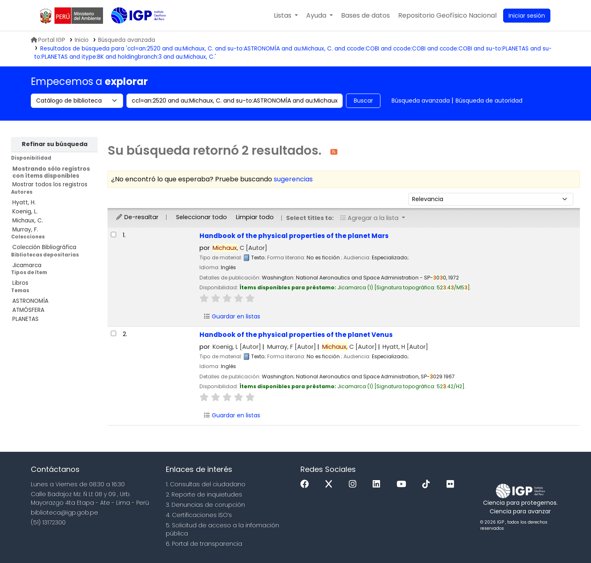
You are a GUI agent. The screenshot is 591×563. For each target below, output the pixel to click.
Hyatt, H (405, 347)
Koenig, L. (25, 211)
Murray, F (291, 347)
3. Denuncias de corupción (205, 505)
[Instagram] (354, 484)
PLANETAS (25, 319)
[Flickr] (452, 484)
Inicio (82, 40)
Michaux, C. (27, 220)
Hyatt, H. (24, 202)
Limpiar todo (255, 217)
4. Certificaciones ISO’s (199, 515)
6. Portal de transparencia (204, 544)
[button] (285, 15)
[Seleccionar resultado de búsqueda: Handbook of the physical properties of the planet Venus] (113, 333)
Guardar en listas (232, 316)
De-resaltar (136, 217)
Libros (20, 283)
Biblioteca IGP (131, 32)
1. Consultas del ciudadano (205, 484)
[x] (330, 484)
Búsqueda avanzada (421, 100)
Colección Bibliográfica (44, 247)
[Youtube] (403, 484)
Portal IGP (48, 40)
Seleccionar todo (201, 217)
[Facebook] (306, 484)
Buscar (363, 100)
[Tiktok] (428, 484)
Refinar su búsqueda (54, 144)
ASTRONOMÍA (30, 301)
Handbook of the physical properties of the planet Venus (296, 334)
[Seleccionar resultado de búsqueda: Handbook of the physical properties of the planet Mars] (113, 234)
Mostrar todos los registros (49, 184)
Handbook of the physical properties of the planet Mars (294, 235)
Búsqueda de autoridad (489, 100)
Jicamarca (26, 265)
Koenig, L (237, 347)
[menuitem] (447, 15)
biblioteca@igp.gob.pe (64, 512)
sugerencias (293, 179)
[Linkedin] (378, 484)
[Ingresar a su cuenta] (527, 15)
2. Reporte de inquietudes (204, 494)
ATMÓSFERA (28, 310)
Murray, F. (25, 229)
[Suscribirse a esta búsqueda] (334, 151)
